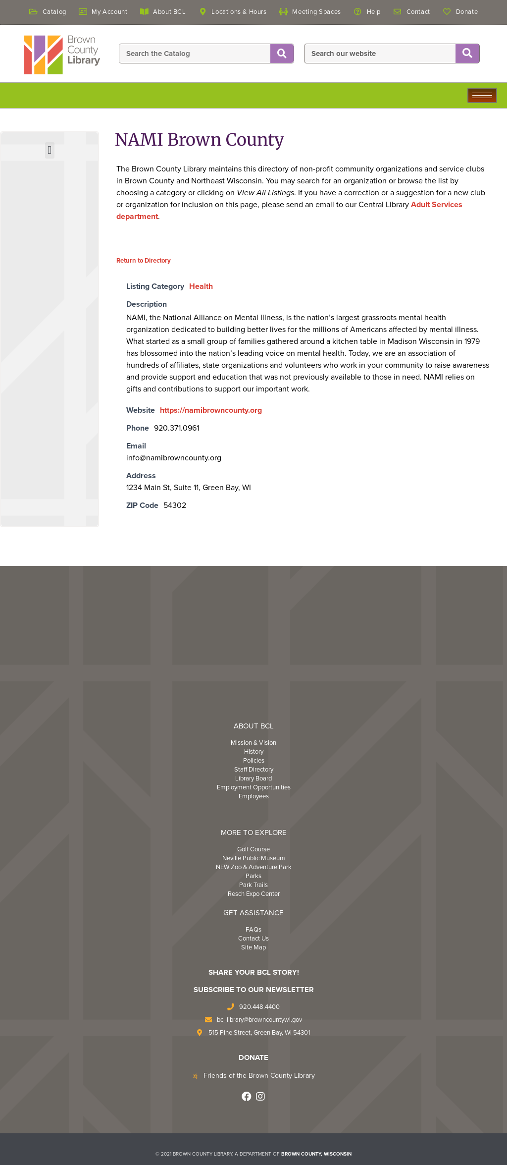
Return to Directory (143, 261)
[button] (49, 150)
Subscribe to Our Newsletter (254, 989)
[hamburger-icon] (482, 95)
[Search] (282, 54)
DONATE (253, 1057)
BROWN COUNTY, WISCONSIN (316, 1154)
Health (201, 286)
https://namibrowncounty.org (211, 410)
